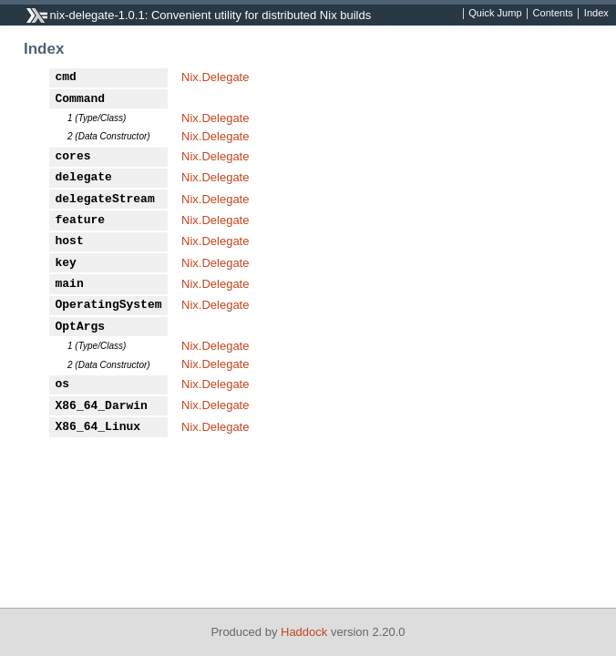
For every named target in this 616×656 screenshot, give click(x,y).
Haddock (304, 632)
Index (596, 13)
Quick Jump (494, 13)
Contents (553, 13)
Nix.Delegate (215, 77)
